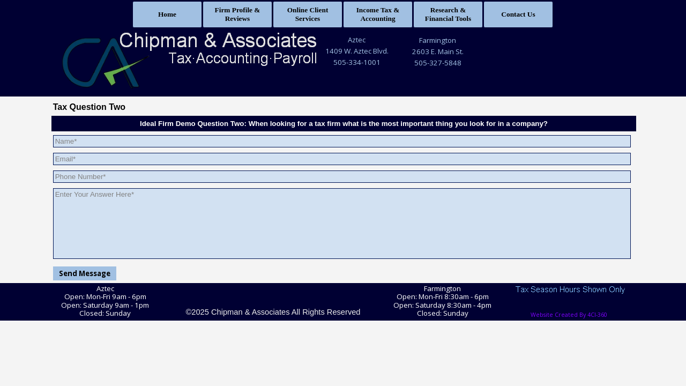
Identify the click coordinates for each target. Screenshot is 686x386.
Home (167, 14)
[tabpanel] (357, 51)
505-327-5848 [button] (437, 63)
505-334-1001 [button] (357, 62)
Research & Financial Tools (448, 14)
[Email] (342, 159)
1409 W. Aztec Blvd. (357, 51)
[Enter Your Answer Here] (342, 223)
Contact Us (518, 14)
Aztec (357, 39)
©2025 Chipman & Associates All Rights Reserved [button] (272, 312)
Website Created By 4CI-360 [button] (569, 314)
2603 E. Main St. (438, 51)
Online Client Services (308, 14)
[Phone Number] (342, 176)
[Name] (342, 141)
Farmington (437, 40)
